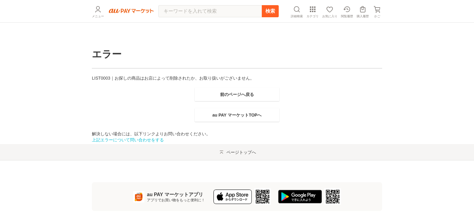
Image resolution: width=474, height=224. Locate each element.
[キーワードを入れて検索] (210, 26)
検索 (270, 25)
